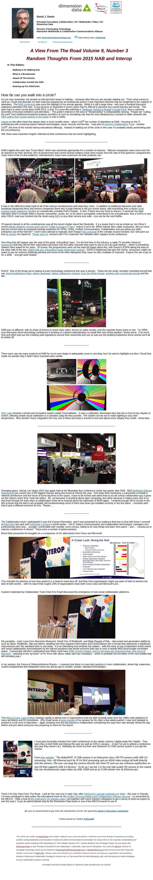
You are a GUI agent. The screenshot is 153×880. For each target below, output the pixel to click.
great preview (68, 720)
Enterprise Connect (40, 524)
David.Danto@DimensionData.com (56, 38)
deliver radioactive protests (66, 273)
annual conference (100, 794)
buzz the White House (93, 273)
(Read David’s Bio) (25, 41)
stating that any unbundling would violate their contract (56, 250)
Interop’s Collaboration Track (119, 124)
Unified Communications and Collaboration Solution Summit (98, 796)
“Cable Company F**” (61, 226)
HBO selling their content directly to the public (25, 117)
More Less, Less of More (20, 718)
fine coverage (89, 232)
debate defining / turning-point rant (26, 226)
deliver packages (41, 273)
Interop (5, 122)
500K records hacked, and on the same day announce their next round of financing (73, 652)
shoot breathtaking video (18, 273)
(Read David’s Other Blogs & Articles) (62, 41)
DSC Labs (6, 413)
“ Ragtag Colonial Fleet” (104, 109)
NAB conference (26, 104)
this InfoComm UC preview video (48, 799)
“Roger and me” (40, 234)
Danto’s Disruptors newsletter (113, 811)
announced (7, 245)
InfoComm (9, 524)
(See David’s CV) (42, 41)
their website (47, 757)
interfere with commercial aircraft (123, 273)
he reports (11, 234)
